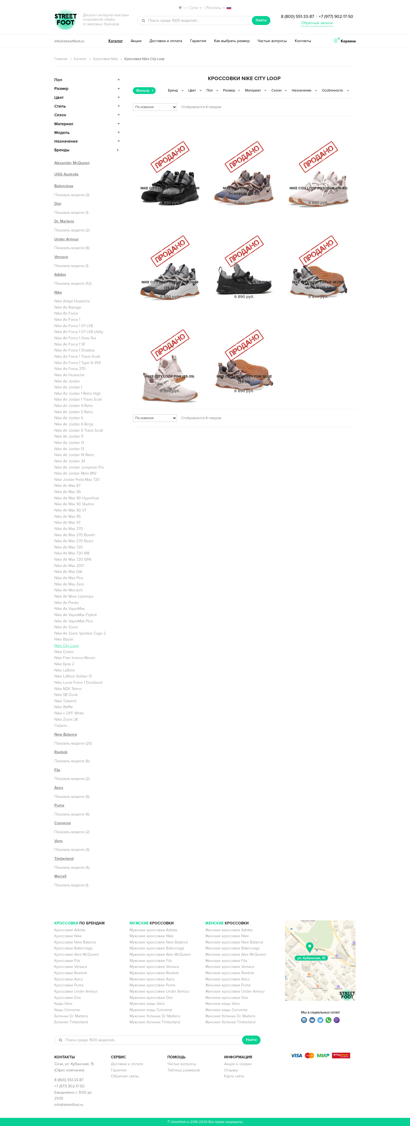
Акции (136, 41)
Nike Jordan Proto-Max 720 (77, 479)
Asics (58, 787)
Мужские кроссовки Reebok (154, 973)
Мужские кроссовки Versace (154, 966)
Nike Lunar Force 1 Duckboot (78, 682)
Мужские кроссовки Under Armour (159, 991)
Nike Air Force (66, 313)
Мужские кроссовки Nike (152, 936)
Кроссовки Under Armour (76, 991)
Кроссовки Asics (68, 979)
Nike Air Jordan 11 (68, 436)
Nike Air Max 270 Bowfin (74, 535)
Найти (261, 20)
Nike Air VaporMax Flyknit (75, 615)
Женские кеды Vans (222, 1003)
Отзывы (231, 1070)
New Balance (65, 734)
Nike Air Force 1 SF (70, 344)
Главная (60, 59)
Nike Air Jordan (67, 381)
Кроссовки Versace (70, 966)
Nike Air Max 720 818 (71, 553)
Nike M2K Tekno (68, 688)
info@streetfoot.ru (69, 41)
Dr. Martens (64, 221)
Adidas (60, 274)
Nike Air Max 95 (67, 516)
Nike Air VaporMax (69, 608)
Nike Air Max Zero (69, 584)
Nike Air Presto (66, 602)
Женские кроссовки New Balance (234, 942)
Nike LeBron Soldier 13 (73, 676)
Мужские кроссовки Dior (151, 997)
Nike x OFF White (69, 713)
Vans (58, 841)
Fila (57, 770)
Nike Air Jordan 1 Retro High (77, 393)
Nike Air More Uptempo (73, 596)
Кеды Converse (67, 1010)
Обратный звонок (317, 23)
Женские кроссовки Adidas (228, 930)
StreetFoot (65, 20)
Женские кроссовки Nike (227, 936)
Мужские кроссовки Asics (152, 979)
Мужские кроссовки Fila (151, 960)
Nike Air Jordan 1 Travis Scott (78, 399)
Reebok (60, 752)
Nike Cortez (64, 652)
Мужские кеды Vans (147, 1003)
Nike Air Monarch (68, 590)
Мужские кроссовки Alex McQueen (160, 954)
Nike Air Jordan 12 (69, 442)
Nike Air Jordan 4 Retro (73, 405)
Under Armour (66, 239)
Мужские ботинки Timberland (155, 1022)
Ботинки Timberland (71, 1022)
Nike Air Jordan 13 (69, 449)
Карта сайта (234, 1076)
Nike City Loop (66, 645)
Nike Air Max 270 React (73, 541)
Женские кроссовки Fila (226, 960)
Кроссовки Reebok (70, 973)
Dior (57, 203)
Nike (58, 292)
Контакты (303, 41)
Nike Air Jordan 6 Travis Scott (78, 430)
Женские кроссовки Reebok (229, 973)
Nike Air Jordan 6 (68, 418)
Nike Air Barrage (67, 307)
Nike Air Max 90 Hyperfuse (76, 498)
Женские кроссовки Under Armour (235, 991)
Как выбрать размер (232, 41)
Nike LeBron (64, 670)
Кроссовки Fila (67, 960)
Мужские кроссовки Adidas (153, 930)
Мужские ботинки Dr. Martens (155, 1016)
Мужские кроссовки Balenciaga (157, 948)
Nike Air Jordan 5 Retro (73, 412)
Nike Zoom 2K (66, 719)
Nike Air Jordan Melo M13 (75, 473)
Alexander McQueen (72, 163)
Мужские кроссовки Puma (152, 985)
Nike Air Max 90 (67, 492)
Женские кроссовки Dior (226, 997)
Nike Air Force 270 (70, 368)
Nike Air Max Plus (68, 578)
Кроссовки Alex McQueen (76, 954)
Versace (61, 257)
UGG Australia (66, 174)
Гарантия (198, 41)
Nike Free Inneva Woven (74, 657)
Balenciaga (63, 186)
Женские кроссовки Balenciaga (232, 948)
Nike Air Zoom (66, 627)
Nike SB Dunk (66, 694)
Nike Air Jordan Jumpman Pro (79, 467)
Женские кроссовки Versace (229, 966)
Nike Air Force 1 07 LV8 (73, 326)
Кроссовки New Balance (75, 942)
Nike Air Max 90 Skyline (74, 504)
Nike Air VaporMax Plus (73, 621)
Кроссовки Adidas (69, 930)
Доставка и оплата (165, 41)
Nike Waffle (63, 707)
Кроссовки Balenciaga (73, 948)
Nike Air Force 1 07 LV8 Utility (78, 332)
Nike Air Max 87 (67, 485)
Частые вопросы (272, 41)
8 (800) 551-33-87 (297, 16)
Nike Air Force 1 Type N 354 (77, 362)
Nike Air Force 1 (67, 319)
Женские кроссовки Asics (227, 979)
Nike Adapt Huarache (72, 301)
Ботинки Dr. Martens (71, 1016)
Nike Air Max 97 (67, 522)
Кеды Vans (63, 1003)
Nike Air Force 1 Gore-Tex (75, 338)
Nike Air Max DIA (68, 571)
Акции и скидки (238, 1064)
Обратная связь (125, 1076)
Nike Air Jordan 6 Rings (73, 424)
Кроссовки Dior (67, 997)
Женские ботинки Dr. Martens (230, 1016)
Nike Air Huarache (69, 375)
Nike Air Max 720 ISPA (72, 559)
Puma (59, 805)
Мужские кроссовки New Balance (159, 942)
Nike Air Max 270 (68, 528)
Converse (62, 823)
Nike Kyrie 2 (64, 664)
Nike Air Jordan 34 (69, 461)
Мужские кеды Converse (151, 1010)
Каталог (115, 41)
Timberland (64, 858)
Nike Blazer (63, 639)
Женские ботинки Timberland (230, 1022)
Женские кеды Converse (226, 1010)
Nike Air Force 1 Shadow (74, 350)
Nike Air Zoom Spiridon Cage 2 (80, 633)
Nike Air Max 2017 (69, 565)
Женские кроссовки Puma (228, 985)
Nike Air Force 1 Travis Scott (77, 356)
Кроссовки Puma (68, 985)
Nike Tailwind (65, 701)
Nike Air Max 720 (68, 547)
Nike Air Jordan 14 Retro (74, 455)
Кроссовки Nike (105, 59)
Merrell (60, 876)
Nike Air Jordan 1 (68, 387)
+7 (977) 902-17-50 (336, 16)
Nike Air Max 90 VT (70, 510)
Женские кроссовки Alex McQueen (235, 954)
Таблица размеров (183, 1070)
